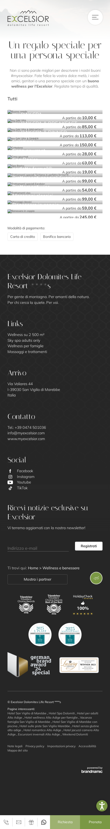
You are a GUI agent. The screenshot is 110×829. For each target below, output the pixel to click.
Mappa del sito (18, 750)
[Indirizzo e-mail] (38, 546)
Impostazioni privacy (61, 746)
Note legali (15, 746)
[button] (102, 805)
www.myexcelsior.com (26, 438)
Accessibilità (87, 746)
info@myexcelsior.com (26, 433)
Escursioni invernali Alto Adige (39, 734)
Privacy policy (35, 746)
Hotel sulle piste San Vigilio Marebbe (45, 726)
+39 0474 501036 (30, 427)
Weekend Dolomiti (75, 734)
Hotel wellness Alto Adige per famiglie (51, 717)
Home (33, 568)
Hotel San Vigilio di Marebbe (27, 713)
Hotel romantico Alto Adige (43, 730)
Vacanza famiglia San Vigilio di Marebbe (50, 720)
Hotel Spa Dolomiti (62, 713)
